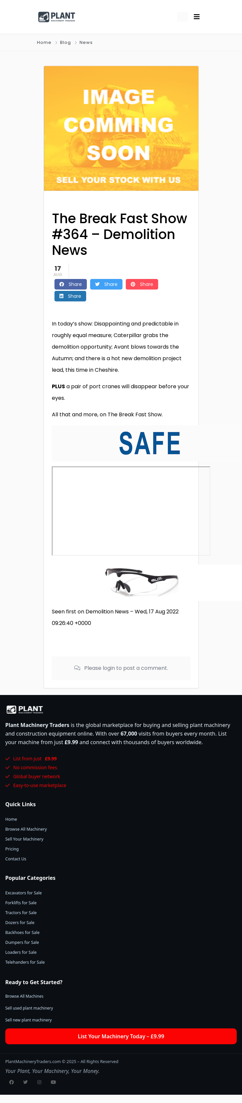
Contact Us (15, 859)
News (86, 42)
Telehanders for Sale (25, 962)
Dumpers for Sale (22, 942)
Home (44, 42)
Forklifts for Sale (21, 903)
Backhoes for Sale (22, 932)
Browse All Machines (24, 996)
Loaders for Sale (21, 952)
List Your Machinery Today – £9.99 (121, 1036)
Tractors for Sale (21, 912)
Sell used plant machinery (29, 1008)
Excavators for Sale (23, 893)
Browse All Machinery (26, 829)
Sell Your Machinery (24, 839)
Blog (65, 42)
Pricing (12, 849)
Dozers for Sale (19, 922)
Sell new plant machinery (28, 1020)
